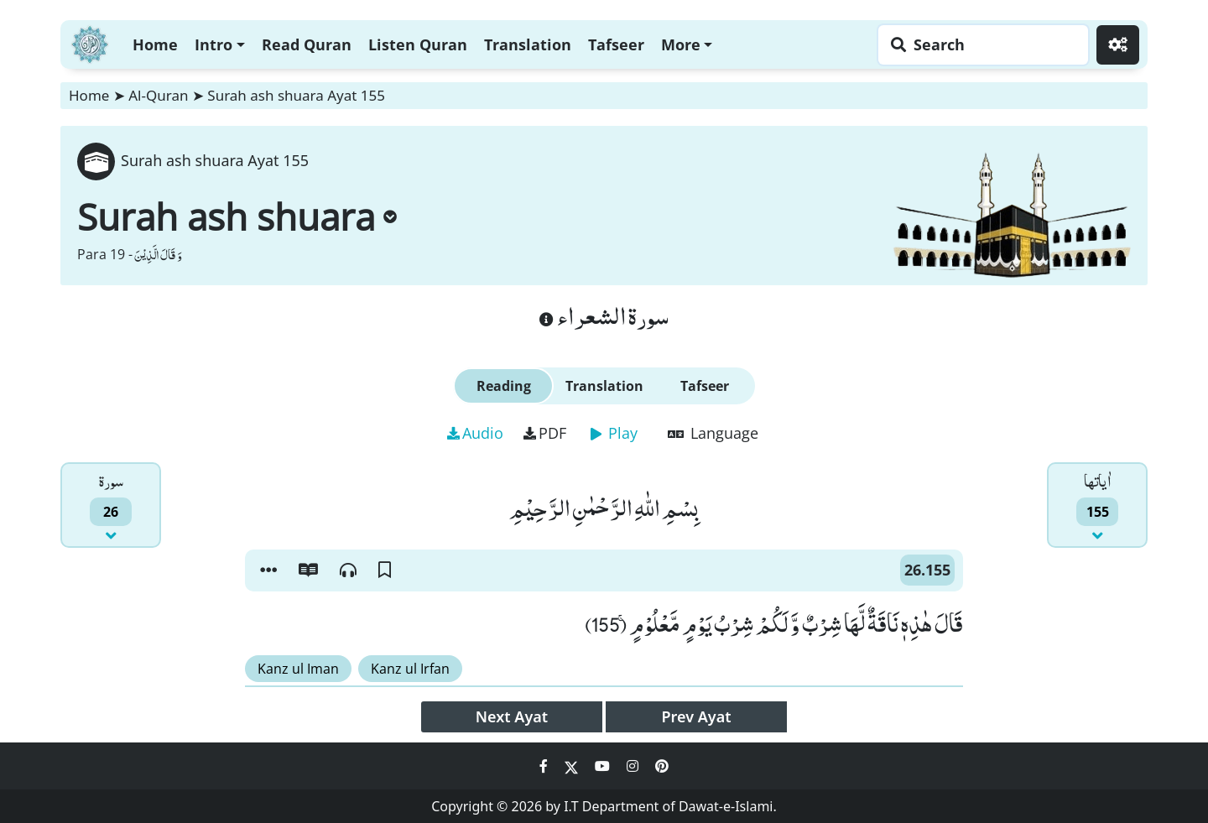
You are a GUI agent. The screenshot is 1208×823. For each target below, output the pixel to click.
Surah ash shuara (237, 216)
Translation (527, 44)
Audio (475, 433)
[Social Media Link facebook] (545, 766)
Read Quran (306, 44)
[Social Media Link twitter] (573, 766)
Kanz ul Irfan (410, 668)
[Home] (90, 42)
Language (713, 433)
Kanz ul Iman (298, 668)
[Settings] (1117, 45)
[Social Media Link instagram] (634, 766)
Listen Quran (417, 44)
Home (155, 44)
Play (614, 433)
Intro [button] (213, 44)
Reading (503, 386)
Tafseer (616, 44)
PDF (544, 433)
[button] (268, 570)
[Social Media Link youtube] (604, 766)
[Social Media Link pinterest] (662, 766)
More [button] (680, 44)
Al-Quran (158, 95)
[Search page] (979, 45)
